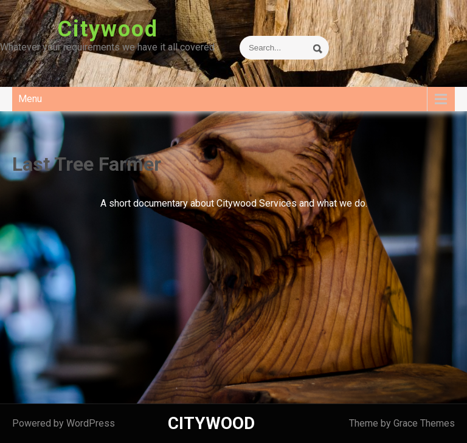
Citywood (107, 29)
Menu (30, 99)
